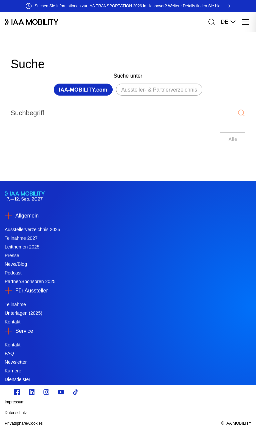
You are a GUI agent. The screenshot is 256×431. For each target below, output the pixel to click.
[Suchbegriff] (124, 113)
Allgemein (27, 215)
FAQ (9, 353)
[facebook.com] (17, 392)
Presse (12, 255)
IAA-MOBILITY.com (83, 90)
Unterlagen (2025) (23, 313)
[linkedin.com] (32, 392)
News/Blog (16, 264)
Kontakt (12, 321)
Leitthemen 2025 (22, 246)
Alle (232, 139)
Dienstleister (17, 379)
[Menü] (246, 22)
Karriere (13, 370)
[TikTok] (76, 392)
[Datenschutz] (91, 412)
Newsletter (16, 362)
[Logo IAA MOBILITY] (31, 22)
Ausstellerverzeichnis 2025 (32, 229)
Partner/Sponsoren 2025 (30, 281)
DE (228, 22)
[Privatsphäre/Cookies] (91, 423)
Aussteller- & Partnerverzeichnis (159, 90)
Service (24, 331)
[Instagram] (46, 392)
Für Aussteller (31, 290)
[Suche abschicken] (241, 113)
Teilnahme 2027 (21, 238)
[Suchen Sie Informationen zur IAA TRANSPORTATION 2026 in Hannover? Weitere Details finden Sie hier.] (128, 6)
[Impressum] (91, 402)
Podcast (13, 272)
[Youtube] (61, 392)
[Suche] (211, 22)
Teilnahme (15, 304)
